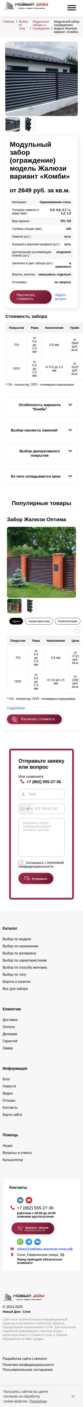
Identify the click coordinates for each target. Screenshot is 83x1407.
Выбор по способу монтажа (25, 974)
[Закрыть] (73, 1396)
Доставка (10, 1026)
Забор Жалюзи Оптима (36, 519)
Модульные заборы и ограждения (41, 25)
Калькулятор (13, 1166)
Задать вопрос (60, 297)
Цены (16, 621)
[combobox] (26, 809)
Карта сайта (12, 1121)
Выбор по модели (17, 945)
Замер (8, 1054)
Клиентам (12, 1015)
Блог (6, 1085)
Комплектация (67, 621)
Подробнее (38, 1401)
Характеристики (39, 621)
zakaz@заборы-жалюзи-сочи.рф (45, 1255)
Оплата (9, 1033)
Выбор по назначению (20, 952)
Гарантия (10, 1047)
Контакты (10, 1114)
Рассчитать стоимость (26, 297)
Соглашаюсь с (41, 871)
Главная (8, 21)
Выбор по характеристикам (25, 967)
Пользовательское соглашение (28, 1376)
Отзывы (9, 1107)
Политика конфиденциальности (28, 1371)
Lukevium (39, 1365)
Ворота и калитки (17, 988)
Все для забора (15, 995)
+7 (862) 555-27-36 (44, 781)
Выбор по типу (14, 981)
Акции (7, 1152)
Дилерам (10, 1040)
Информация (15, 1075)
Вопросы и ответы (17, 1159)
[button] (7, 503)
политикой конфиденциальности (41, 871)
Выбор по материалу (19, 960)
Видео (8, 1100)
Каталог (10, 935)
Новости (9, 1093)
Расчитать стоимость (38, 719)
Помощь (10, 1141)
